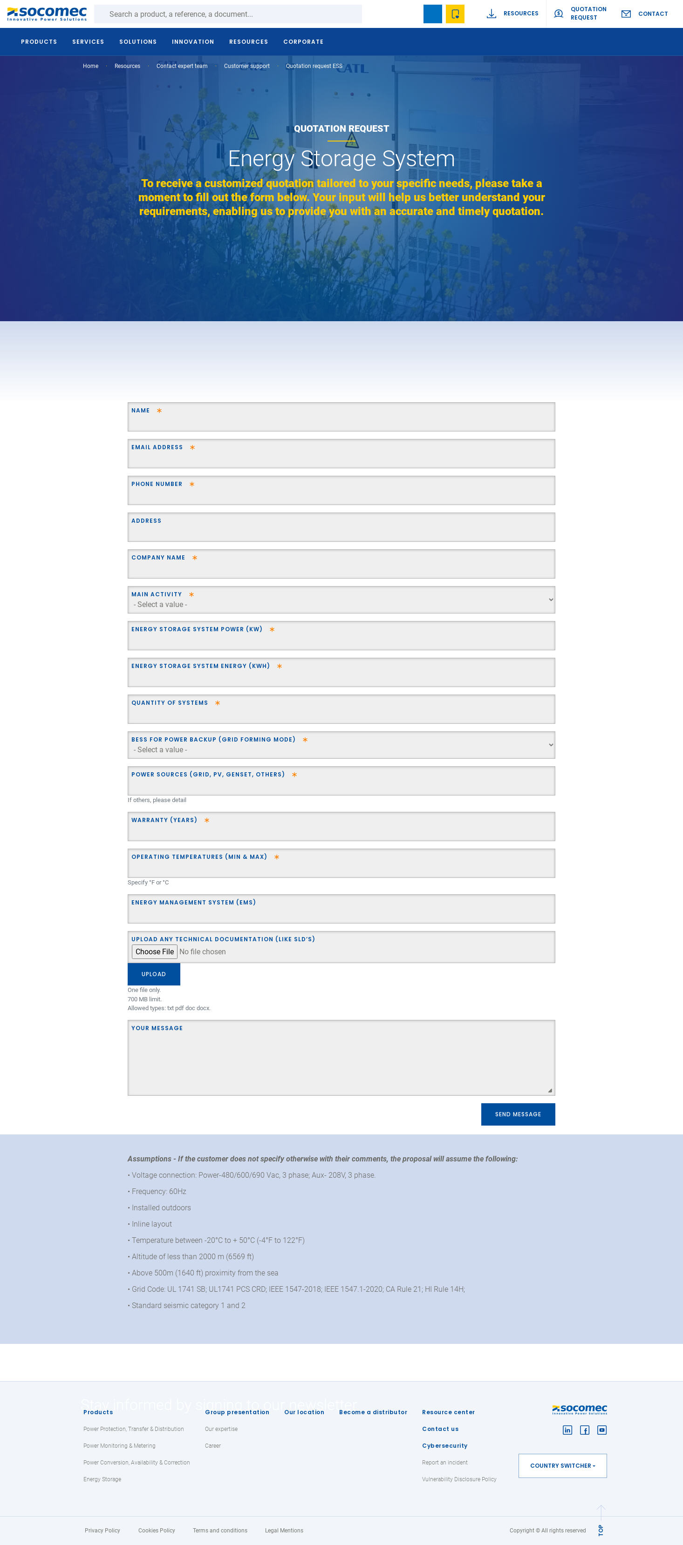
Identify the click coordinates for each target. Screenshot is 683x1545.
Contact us (440, 1429)
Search (371, 14)
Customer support (247, 66)
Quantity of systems (169, 703)
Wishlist (455, 14)
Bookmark (432, 14)
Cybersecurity (445, 1446)
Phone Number (157, 484)
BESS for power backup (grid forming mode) (213, 739)
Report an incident (445, 1462)
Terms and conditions (220, 1530)
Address (146, 521)
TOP (601, 1531)
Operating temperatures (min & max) (199, 857)
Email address (157, 447)
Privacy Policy (102, 1530)
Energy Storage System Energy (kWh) (200, 666)
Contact (653, 14)
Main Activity (156, 594)
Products (98, 1412)
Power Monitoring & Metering (119, 1446)
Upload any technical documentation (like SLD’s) (223, 939)
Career (213, 1446)
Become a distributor (373, 1412)
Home (90, 66)
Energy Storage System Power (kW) (197, 629)
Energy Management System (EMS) (193, 902)
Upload (154, 974)
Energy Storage (102, 1479)
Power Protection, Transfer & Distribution (133, 1429)
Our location (304, 1412)
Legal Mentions (284, 1530)
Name (140, 410)
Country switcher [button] (560, 1466)
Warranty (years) (164, 820)
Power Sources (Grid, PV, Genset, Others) (208, 774)
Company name (158, 557)
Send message (518, 1114)
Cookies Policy (156, 1530)
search (410, 14)
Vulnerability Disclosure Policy (459, 1479)
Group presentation (237, 1412)
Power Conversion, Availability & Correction (136, 1462)
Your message (157, 1028)
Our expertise (221, 1429)
